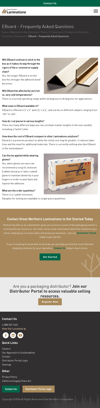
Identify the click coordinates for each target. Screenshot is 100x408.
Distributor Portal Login (15, 360)
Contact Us (50, 3)
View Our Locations (14, 328)
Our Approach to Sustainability (18, 352)
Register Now (50, 301)
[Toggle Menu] (96, 11)
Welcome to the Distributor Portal (29, 32)
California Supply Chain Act (16, 380)
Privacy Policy (9, 376)
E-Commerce (56, 32)
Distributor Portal (86, 232)
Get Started (50, 256)
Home (5, 32)
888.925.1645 (10, 324)
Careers (6, 348)
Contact (6, 356)
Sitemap (6, 364)
